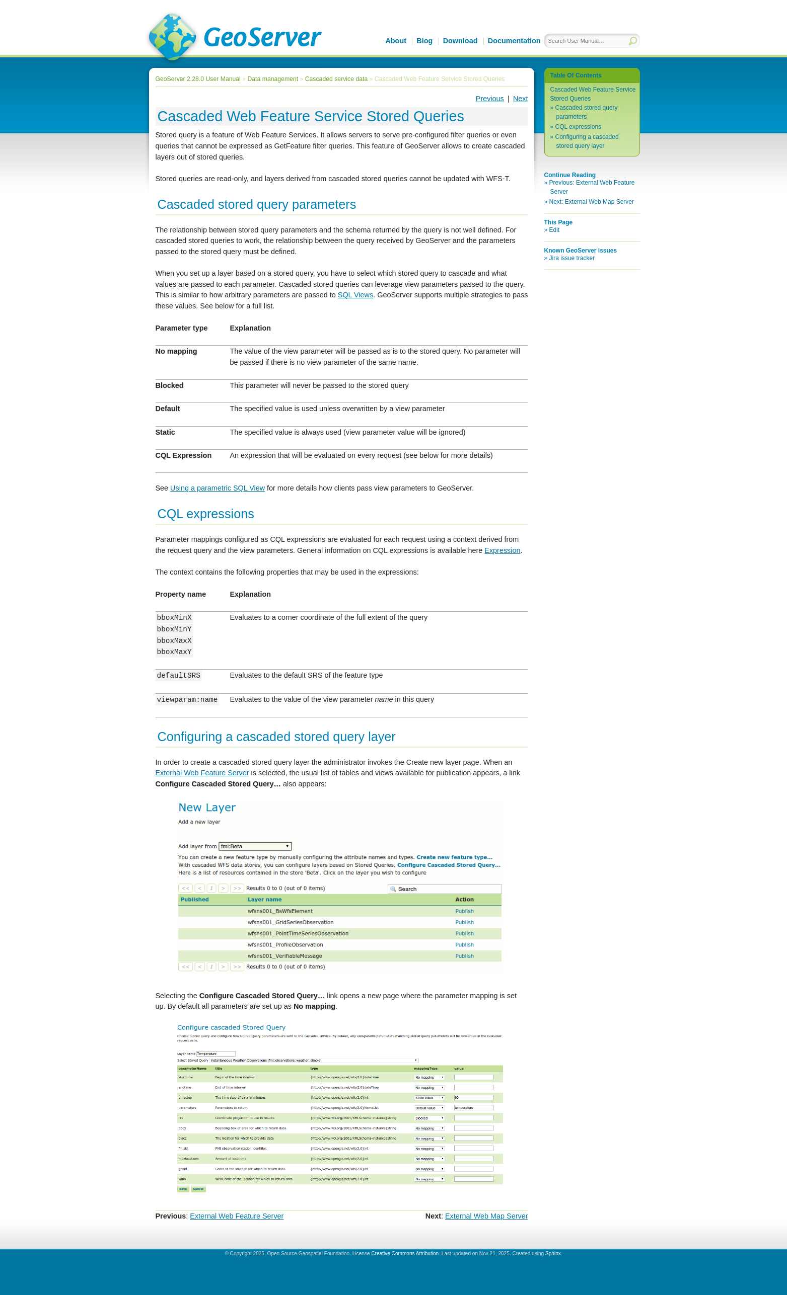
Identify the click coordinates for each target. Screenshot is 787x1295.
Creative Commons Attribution (405, 1253)
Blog (424, 41)
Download (460, 41)
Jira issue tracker (572, 258)
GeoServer (233, 38)
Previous (490, 99)
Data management (272, 79)
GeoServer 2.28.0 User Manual (198, 79)
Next (520, 99)
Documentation (514, 41)
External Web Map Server (486, 1216)
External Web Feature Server (236, 1216)
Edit (554, 229)
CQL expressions (578, 126)
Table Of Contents (576, 75)
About (395, 41)
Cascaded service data (336, 79)
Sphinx (553, 1253)
